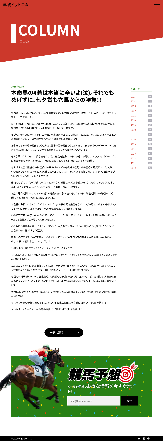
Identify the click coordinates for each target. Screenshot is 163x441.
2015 (141, 144)
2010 (141, 167)
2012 (141, 158)
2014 (141, 148)
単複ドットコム (16, 4)
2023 (141, 106)
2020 (141, 120)
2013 (141, 153)
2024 (141, 101)
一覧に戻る (57, 332)
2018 (141, 129)
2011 (141, 163)
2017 (141, 134)
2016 (141, 139)
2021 (141, 115)
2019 (141, 125)
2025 (141, 96)
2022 (141, 110)
